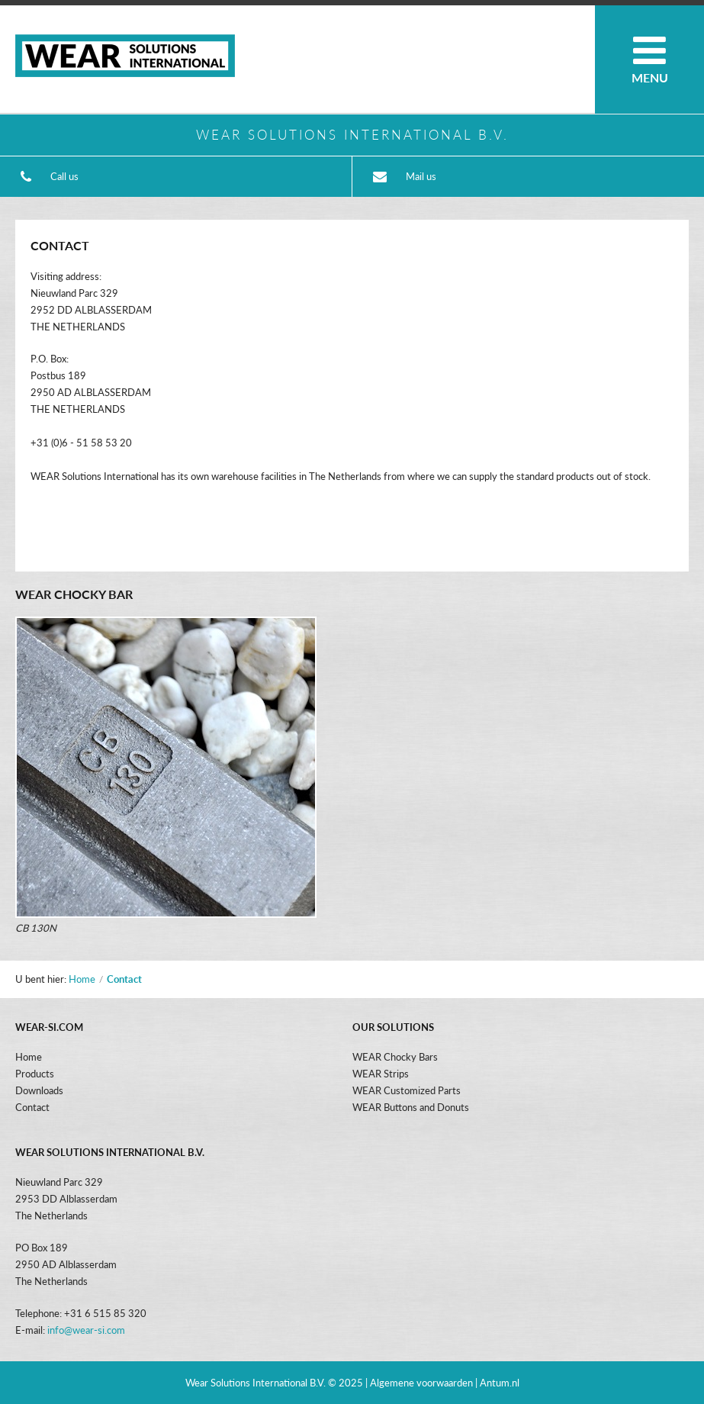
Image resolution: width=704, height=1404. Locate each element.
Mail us (421, 176)
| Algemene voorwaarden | (422, 1383)
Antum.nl (499, 1383)
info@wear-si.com (86, 1330)
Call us (64, 176)
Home (82, 979)
